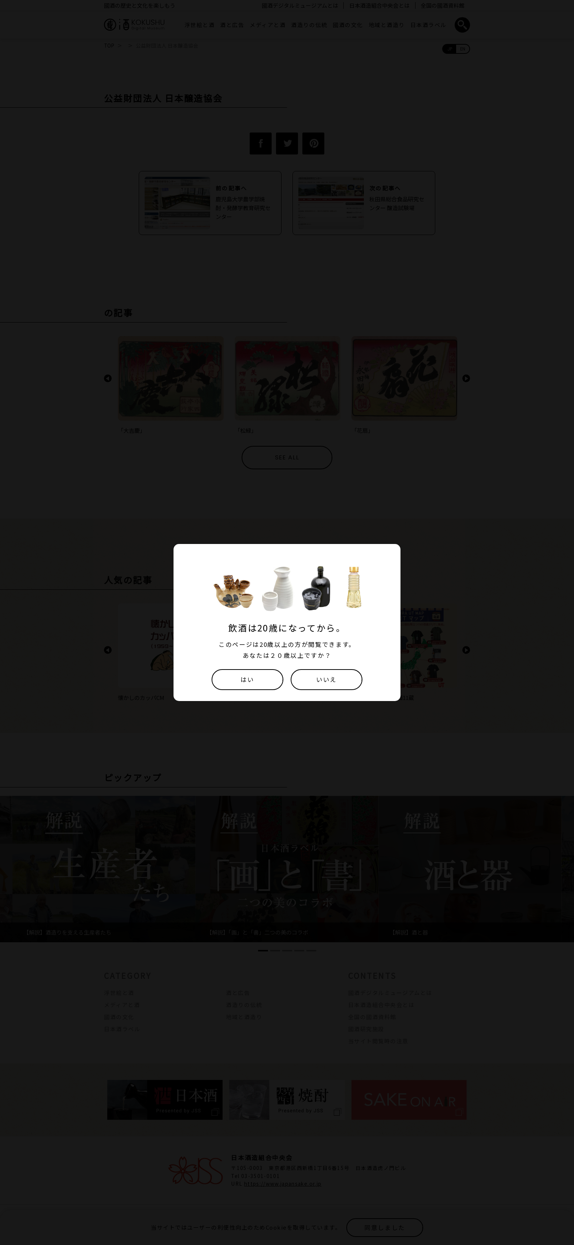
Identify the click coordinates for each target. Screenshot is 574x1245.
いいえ (326, 679)
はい (247, 679)
